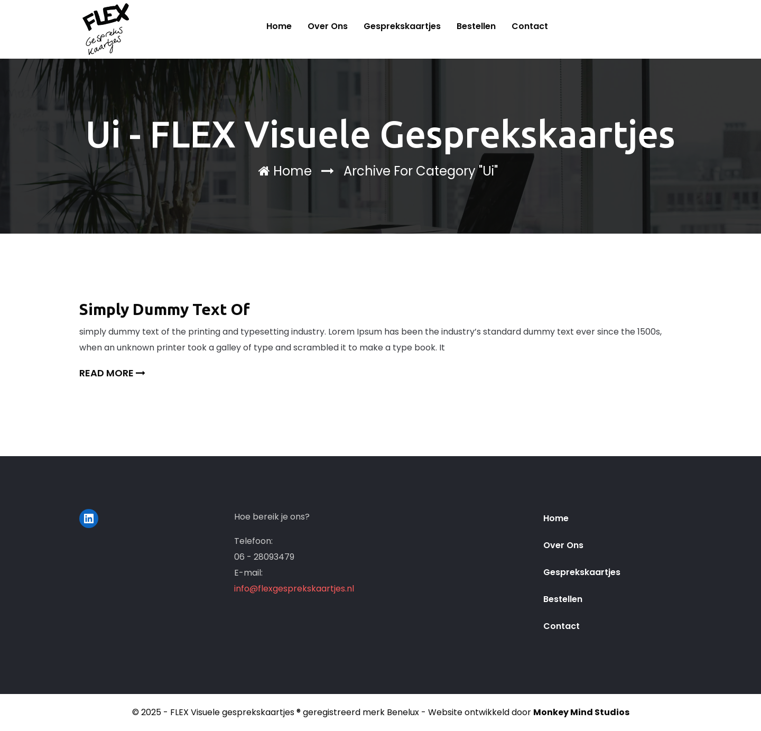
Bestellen (476, 26)
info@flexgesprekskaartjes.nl (294, 588)
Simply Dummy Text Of (164, 309)
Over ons (328, 26)
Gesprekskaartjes (402, 26)
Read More (112, 373)
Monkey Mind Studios (581, 712)
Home (279, 26)
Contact (530, 26)
